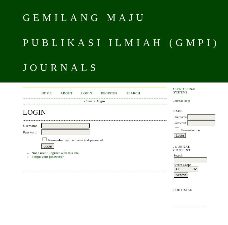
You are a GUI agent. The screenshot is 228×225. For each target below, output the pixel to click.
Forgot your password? (48, 156)
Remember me (190, 130)
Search (133, 93)
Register (109, 93)
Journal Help (181, 100)
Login (86, 93)
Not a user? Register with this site (55, 153)
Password (180, 123)
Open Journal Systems (184, 90)
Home (47, 93)
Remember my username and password (75, 140)
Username (180, 117)
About (66, 93)
